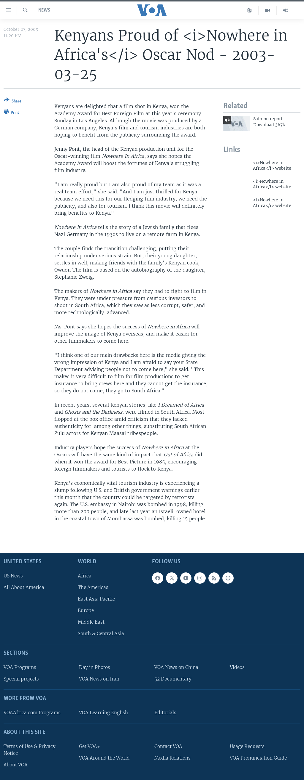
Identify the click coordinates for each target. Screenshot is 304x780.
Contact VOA (168, 746)
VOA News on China (176, 667)
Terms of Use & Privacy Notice (30, 750)
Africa (84, 576)
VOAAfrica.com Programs (32, 712)
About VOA (16, 765)
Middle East (91, 622)
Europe (86, 610)
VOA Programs (20, 667)
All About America (24, 587)
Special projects (21, 679)
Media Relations (172, 758)
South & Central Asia (101, 634)
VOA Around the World (104, 758)
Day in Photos (94, 667)
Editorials (165, 712)
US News (13, 576)
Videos (237, 667)
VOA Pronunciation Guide (258, 758)
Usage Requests (247, 746)
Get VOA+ (89, 746)
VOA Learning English (103, 712)
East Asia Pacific (96, 599)
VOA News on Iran (99, 679)
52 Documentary (172, 679)
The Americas (93, 587)
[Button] (12, 102)
